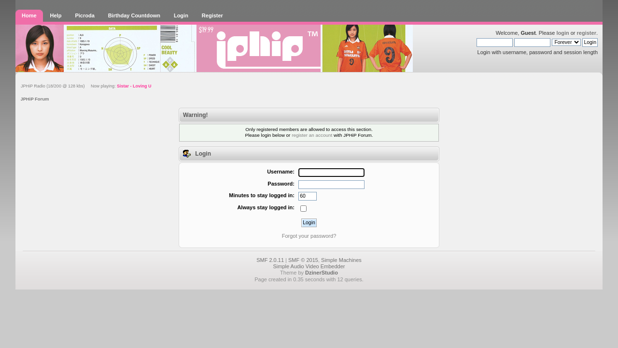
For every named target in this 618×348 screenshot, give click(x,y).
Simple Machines (341, 260)
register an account (312, 135)
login (562, 33)
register (586, 33)
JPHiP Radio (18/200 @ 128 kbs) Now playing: (86, 86)
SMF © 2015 (303, 260)
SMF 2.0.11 (270, 260)
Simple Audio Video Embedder (309, 266)
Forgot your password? (309, 236)
